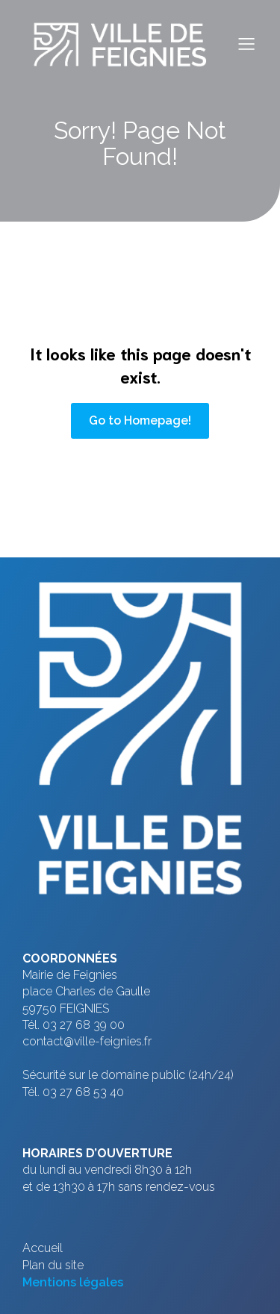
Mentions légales (72, 1282)
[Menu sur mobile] (246, 43)
